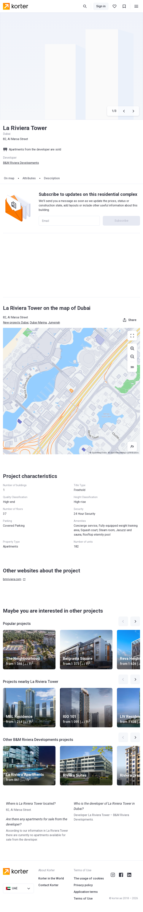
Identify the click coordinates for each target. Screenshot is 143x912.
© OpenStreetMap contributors (123, 453)
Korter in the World (51, 878)
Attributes (29, 178)
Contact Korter (48, 885)
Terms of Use (83, 898)
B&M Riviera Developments (21, 163)
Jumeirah (54, 322)
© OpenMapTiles (98, 453)
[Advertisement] (71, 265)
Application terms (86, 892)
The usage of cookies (89, 878)
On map (9, 178)
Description (52, 178)
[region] (71, 391)
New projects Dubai (15, 322)
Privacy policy (83, 885)
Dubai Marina (38, 322)
